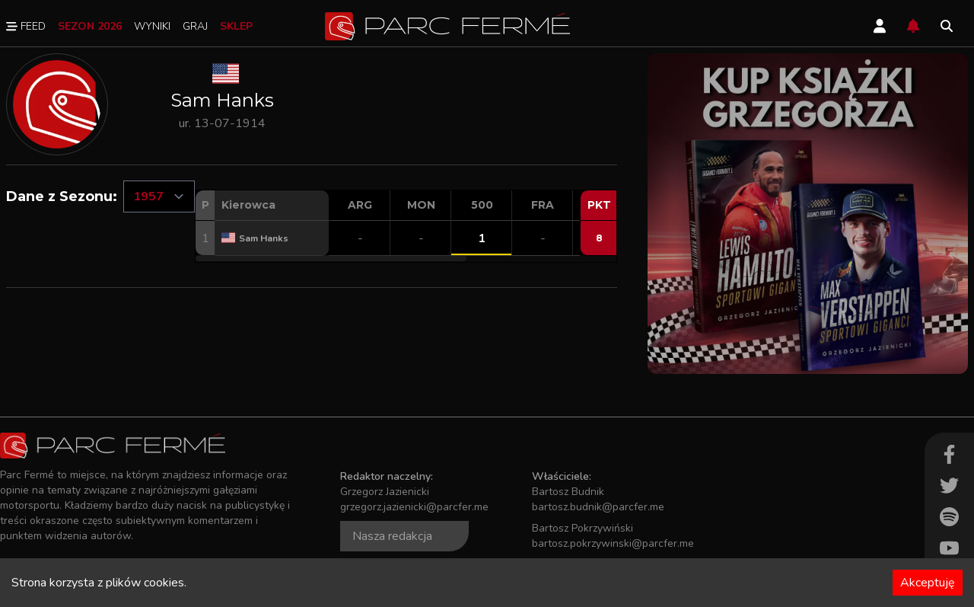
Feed (26, 26)
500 (482, 205)
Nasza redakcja (392, 536)
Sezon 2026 (90, 26)
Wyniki (152, 26)
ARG (360, 205)
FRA (542, 205)
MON (421, 205)
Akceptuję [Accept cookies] (927, 582)
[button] (331, 258)
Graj (195, 26)
